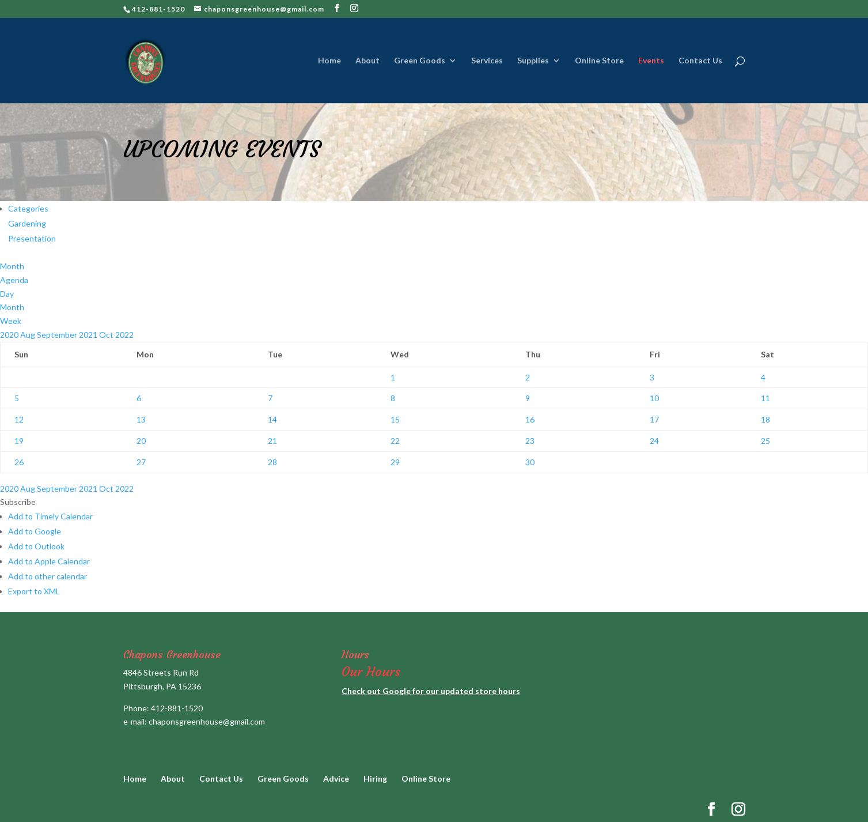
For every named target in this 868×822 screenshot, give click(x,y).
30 (530, 462)
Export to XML (34, 591)
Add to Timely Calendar (50, 516)
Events (651, 60)
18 (765, 419)
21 (272, 441)
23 (530, 441)
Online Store (599, 60)
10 (654, 398)
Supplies (533, 60)
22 (395, 441)
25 (765, 441)
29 (395, 462)
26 (19, 462)
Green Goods (419, 60)
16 (530, 419)
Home (329, 60)
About (367, 60)
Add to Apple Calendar (49, 561)
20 (141, 441)
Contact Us (700, 60)
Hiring (375, 778)
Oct (107, 335)
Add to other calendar (47, 576)
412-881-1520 (177, 708)
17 (654, 419)
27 (141, 462)
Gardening (27, 223)
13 (141, 419)
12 (19, 419)
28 (272, 462)
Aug (28, 335)
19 (19, 441)
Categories (28, 208)
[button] (18, 502)
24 (654, 441)
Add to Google (34, 531)
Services (487, 60)
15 (395, 419)
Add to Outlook (36, 546)
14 (272, 419)
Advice (336, 778)
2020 (10, 335)
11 (765, 398)
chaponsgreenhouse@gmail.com (207, 721)
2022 (124, 335)
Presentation (32, 238)
